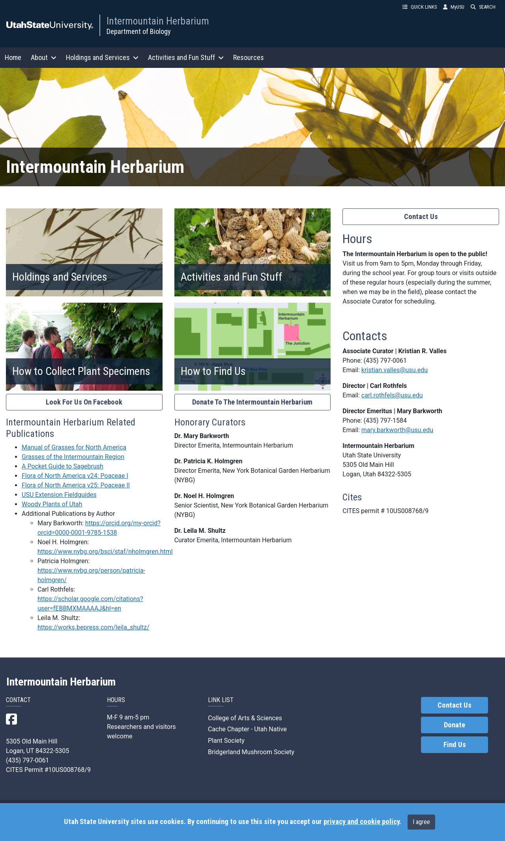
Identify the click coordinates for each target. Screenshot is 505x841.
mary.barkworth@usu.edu (397, 430)
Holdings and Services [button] (102, 57)
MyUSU (453, 7)
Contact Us (421, 216)
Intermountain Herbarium (158, 21)
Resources (248, 57)
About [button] (43, 57)
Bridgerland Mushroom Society (251, 752)
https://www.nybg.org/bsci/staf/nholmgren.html (105, 551)
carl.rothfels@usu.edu (392, 395)
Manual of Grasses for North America (74, 447)
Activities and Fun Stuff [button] (186, 57)
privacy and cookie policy (361, 821)
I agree (421, 822)
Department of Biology (139, 31)
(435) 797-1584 (385, 420)
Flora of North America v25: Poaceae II (76, 485)
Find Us (454, 744)
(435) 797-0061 (385, 360)
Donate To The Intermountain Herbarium (252, 402)
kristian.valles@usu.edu (394, 370)
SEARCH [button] (483, 7)
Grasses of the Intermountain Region (73, 457)
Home (13, 57)
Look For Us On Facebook (84, 402)
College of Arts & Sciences (245, 718)
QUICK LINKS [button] (419, 7)
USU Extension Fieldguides (59, 494)
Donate (454, 725)
